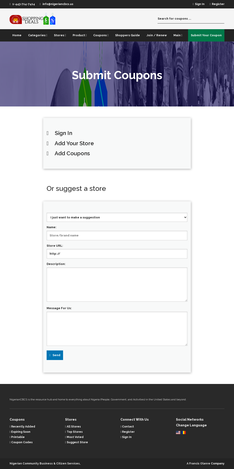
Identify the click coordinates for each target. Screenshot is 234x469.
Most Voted (74, 437)
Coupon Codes (21, 442)
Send (56, 355)
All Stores (73, 426)
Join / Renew (156, 35)
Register (127, 431)
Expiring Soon (20, 431)
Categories (37, 35)
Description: (56, 264)
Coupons (101, 35)
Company (217, 463)
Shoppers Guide (127, 35)
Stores (60, 35)
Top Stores (74, 431)
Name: (51, 227)
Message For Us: (59, 308)
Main (177, 35)
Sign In (63, 133)
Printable (17, 437)
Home (16, 35)
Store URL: (55, 245)
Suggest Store (76, 442)
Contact (127, 426)
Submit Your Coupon (206, 35)
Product (80, 35)
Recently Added (22, 426)
